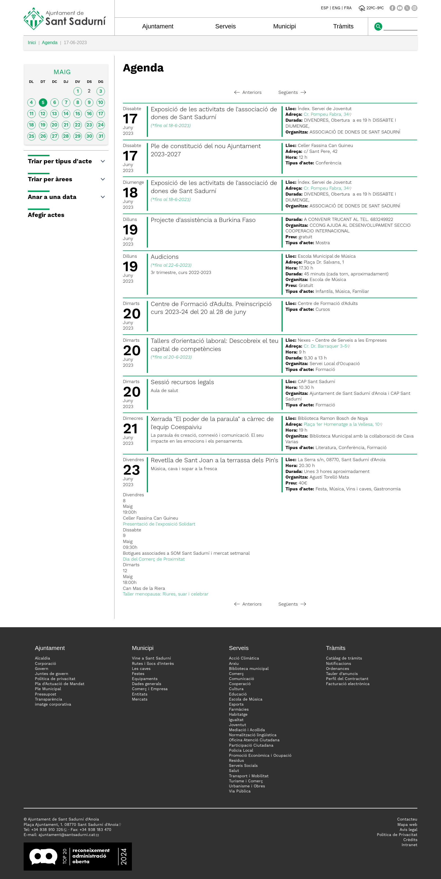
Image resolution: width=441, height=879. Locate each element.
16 (89, 114)
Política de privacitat (55, 679)
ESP (324, 8)
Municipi (284, 26)
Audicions (165, 257)
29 (77, 136)
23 (89, 125)
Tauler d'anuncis (342, 674)
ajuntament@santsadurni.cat (67, 835)
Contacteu (407, 819)
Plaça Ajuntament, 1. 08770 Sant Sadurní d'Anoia (71, 825)
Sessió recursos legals (182, 382)
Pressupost (45, 694)
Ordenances (337, 669)
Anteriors (248, 92)
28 (66, 136)
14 (66, 114)
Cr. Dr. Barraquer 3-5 (325, 346)
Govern (41, 669)
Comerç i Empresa (150, 689)
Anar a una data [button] (67, 197)
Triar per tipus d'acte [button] (67, 161)
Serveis (225, 26)
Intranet (409, 845)
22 (77, 125)
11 (31, 114)
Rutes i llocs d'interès (153, 664)
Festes (138, 674)
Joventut (237, 725)
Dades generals (146, 684)
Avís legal (408, 830)
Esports (236, 704)
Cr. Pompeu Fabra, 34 (326, 114)
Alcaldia (42, 658)
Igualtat (236, 720)
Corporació (45, 664)
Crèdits (410, 840)
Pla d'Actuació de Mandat (59, 684)
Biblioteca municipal (249, 669)
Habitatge (238, 715)
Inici (32, 42)
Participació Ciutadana (251, 745)
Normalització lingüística (252, 735)
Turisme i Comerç (246, 781)
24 (101, 125)
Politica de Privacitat (397, 835)
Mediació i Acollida (247, 730)
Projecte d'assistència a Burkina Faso (203, 220)
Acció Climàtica (244, 658)
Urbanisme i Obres (247, 786)
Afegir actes (46, 215)
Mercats (139, 699)
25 (31, 136)
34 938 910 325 (48, 830)
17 (100, 114)
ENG (336, 8)
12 (42, 114)
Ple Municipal (48, 689)
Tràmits (343, 26)
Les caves (141, 669)
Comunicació (241, 679)
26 (43, 136)
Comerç (236, 674)
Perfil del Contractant (347, 679)
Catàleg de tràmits (344, 658)
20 (54, 125)
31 (100, 136)
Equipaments (145, 679)
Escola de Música (245, 699)
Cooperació (240, 684)
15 (77, 114)
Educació (238, 694)
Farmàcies (239, 710)
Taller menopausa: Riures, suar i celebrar (165, 594)
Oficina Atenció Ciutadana (254, 740)
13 (54, 114)
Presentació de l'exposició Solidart (159, 524)
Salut (234, 771)
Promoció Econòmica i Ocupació (260, 756)
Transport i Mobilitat (249, 776)
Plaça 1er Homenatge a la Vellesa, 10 (342, 424)
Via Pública (240, 791)
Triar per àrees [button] (67, 179)
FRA (348, 8)
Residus (236, 761)
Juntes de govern (51, 674)
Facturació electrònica (348, 684)
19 (42, 125)
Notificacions (338, 664)
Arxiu (234, 664)
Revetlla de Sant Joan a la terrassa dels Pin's (214, 460)
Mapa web (407, 825)
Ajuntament (157, 26)
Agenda (49, 42)
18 (31, 125)
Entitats (139, 694)
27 (54, 136)
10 (100, 102)
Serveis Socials (243, 766)
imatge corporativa (53, 704)
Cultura (236, 689)
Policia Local (241, 751)
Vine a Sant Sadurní (151, 658)
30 (89, 136)
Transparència (48, 699)
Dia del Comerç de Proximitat (154, 559)
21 (66, 125)
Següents (292, 92)
